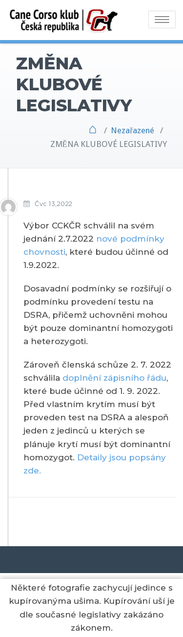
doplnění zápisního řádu (114, 378)
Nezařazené (132, 130)
